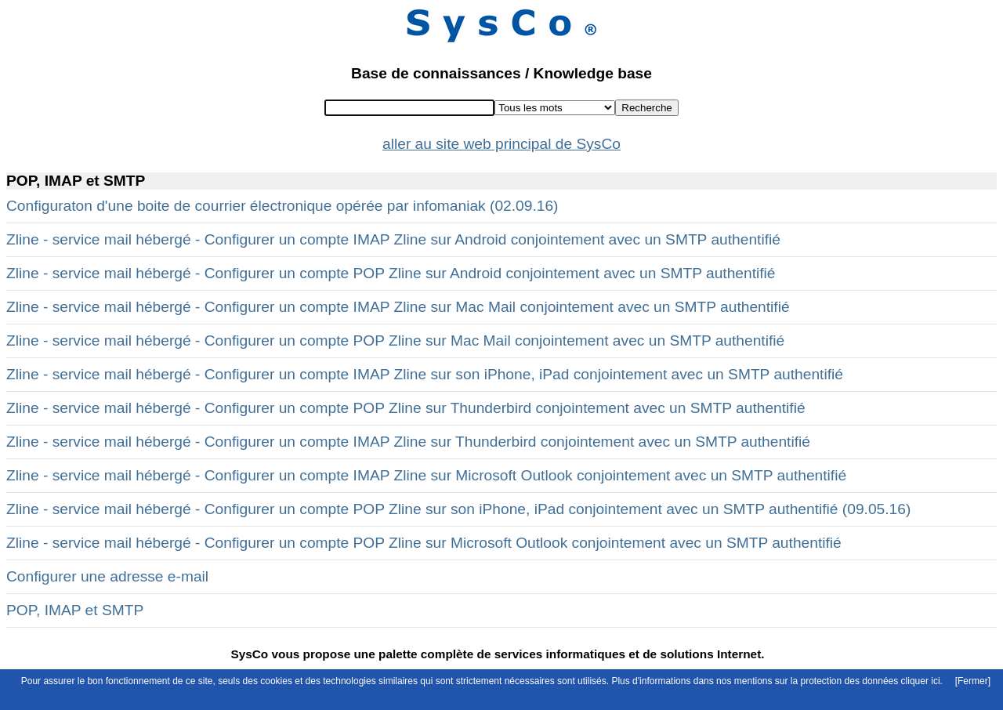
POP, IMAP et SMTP (74, 610)
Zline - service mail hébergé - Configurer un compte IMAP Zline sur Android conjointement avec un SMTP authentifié (393, 239)
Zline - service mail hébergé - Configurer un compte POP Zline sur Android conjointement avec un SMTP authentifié (391, 273)
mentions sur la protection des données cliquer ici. (838, 681)
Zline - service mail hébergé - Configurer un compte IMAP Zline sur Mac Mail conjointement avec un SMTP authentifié (398, 307)
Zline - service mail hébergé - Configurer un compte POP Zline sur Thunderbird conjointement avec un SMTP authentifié (406, 408)
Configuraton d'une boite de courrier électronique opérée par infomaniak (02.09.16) (282, 205)
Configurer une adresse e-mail (107, 576)
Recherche (646, 108)
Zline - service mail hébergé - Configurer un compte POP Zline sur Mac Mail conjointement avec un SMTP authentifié (395, 340)
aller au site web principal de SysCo (501, 144)
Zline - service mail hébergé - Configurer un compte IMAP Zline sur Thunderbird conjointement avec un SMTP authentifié (408, 441)
